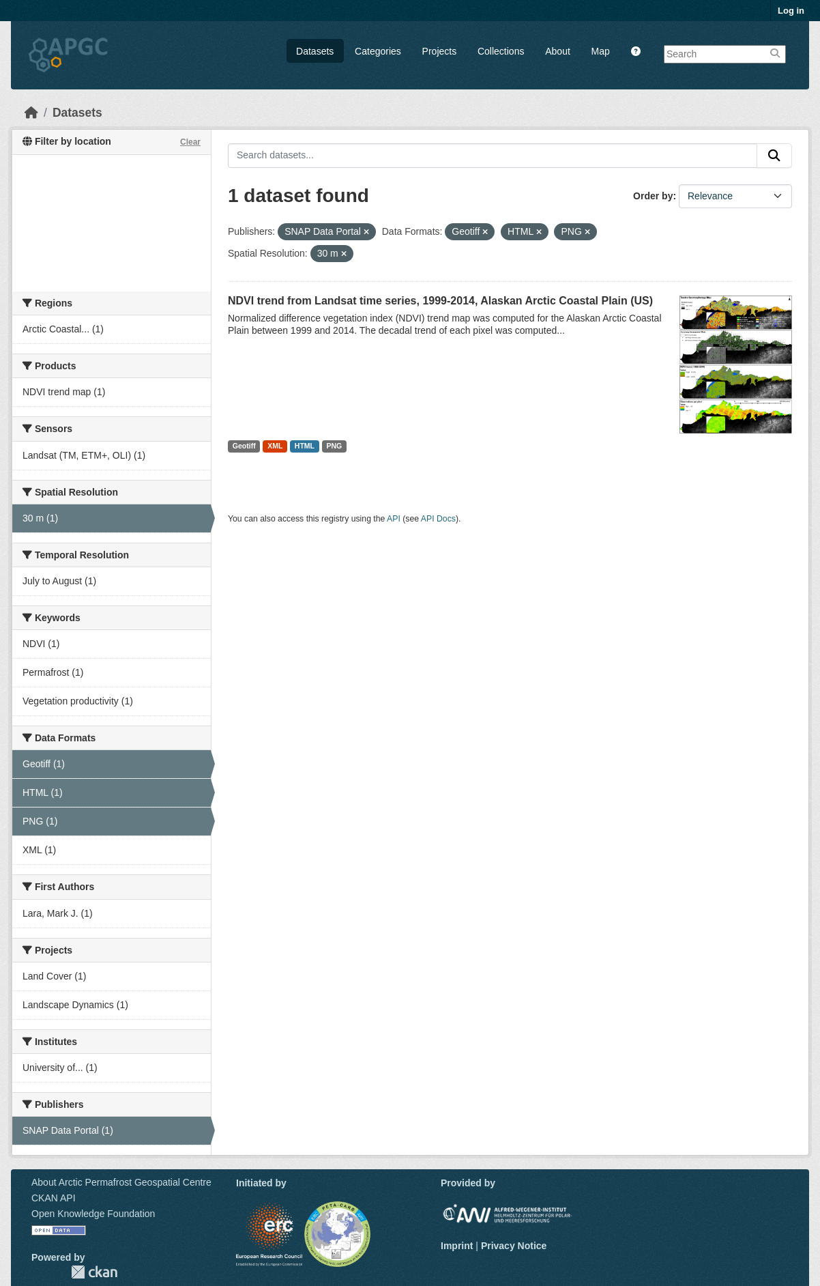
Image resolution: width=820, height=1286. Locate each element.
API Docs (438, 519)
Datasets (315, 51)
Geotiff (244, 446)
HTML (304, 446)
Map (600, 51)
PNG (334, 446)
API (393, 519)
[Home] (31, 112)
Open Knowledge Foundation (93, 1213)
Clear (190, 142)
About (557, 51)
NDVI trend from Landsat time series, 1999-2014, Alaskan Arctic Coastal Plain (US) (440, 300)
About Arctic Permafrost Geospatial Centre (121, 1182)
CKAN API (53, 1197)
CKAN (94, 1272)
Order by (653, 195)
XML (274, 446)
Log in (791, 10)
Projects (439, 51)
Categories (378, 51)
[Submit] (774, 155)
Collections (501, 51)
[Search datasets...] (492, 155)
